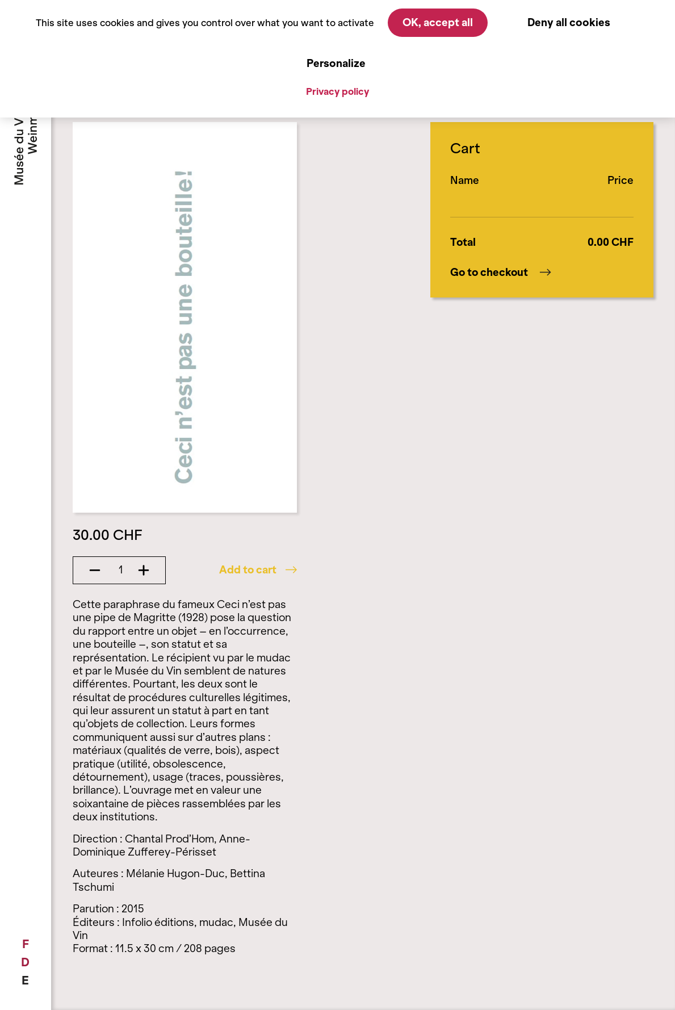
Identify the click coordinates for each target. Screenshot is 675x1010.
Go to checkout (500, 272)
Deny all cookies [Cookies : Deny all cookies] (568, 22)
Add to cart (258, 570)
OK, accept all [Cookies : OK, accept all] (438, 22)
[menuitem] (25, 944)
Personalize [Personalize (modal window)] (336, 63)
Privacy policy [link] (337, 91)
